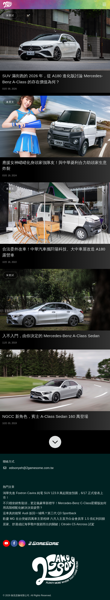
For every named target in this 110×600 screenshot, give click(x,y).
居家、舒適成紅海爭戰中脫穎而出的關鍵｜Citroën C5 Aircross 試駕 (48, 524)
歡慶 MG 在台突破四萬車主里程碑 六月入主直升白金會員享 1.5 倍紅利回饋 (54, 518)
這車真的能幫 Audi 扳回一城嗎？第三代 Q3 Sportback (39, 513)
